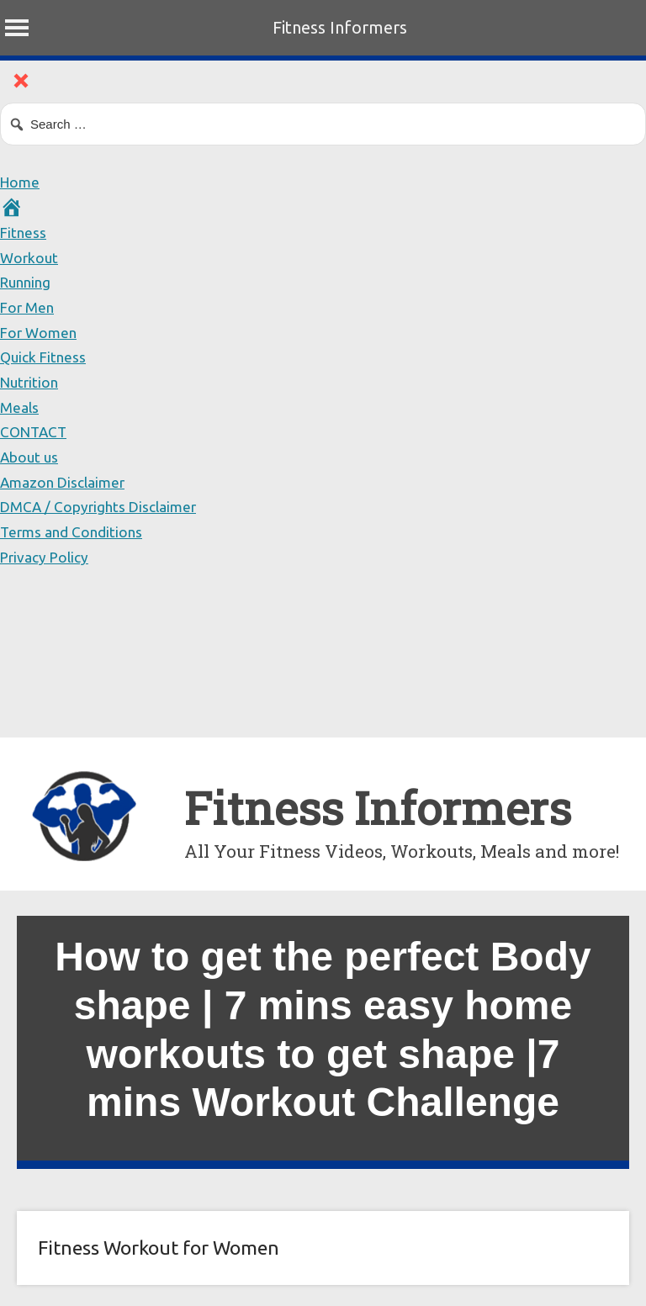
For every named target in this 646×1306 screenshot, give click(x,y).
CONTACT (35, 431)
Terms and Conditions (73, 531)
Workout (30, 257)
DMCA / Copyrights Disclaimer (101, 506)
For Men (28, 307)
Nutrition (31, 381)
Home (20, 181)
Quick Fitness (44, 356)
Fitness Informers (340, 27)
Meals (20, 407)
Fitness (24, 232)
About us (30, 456)
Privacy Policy (46, 556)
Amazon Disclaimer (64, 481)
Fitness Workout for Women (158, 1247)
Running (28, 281)
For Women (40, 332)
